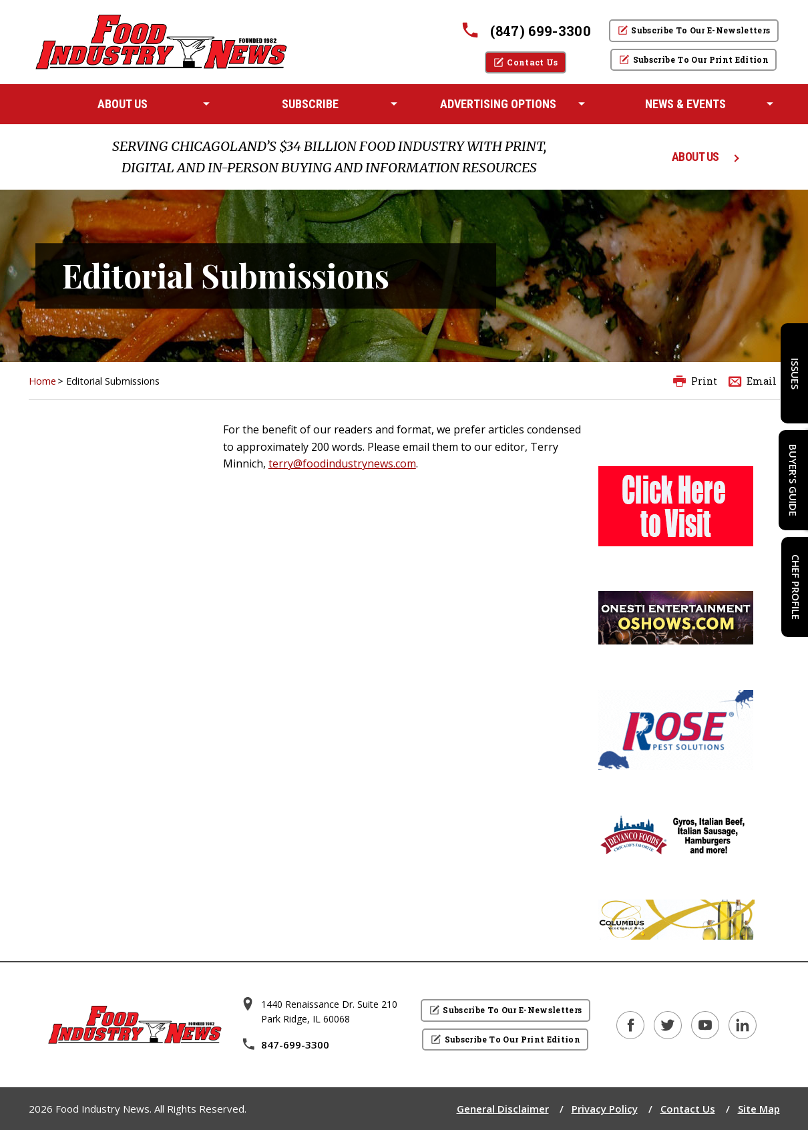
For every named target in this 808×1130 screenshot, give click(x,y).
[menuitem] (122, 104)
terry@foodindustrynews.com (342, 463)
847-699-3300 (285, 1044)
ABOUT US (695, 157)
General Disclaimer (503, 1108)
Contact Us (687, 1108)
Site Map (759, 1108)
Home (42, 381)
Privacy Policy (605, 1108)
